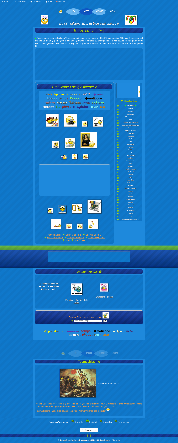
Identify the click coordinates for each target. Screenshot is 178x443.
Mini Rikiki (130, 172)
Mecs (130, 163)
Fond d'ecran (122, 422)
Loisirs (130, 150)
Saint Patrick (130, 199)
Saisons (130, 202)
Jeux (66, 240)
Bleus (130, 119)
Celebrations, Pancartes (130, 122)
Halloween (130, 144)
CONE (99, 11)
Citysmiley (105, 422)
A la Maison (131, 155)
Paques (130, 185)
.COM (112, 11)
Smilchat (91, 422)
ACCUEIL (6, 2)
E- (73, 11)
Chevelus (131, 128)
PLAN (49, 2)
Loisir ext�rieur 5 (74, 237)
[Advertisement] (89, 64)
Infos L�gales (105, 440)
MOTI (86, 11)
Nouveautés (130, 105)
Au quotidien (130, 194)
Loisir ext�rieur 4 (53, 237)
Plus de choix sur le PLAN (130, 219)
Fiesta (131, 139)
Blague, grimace (130, 117)
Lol (131, 152)
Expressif (131, 133)
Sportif (130, 207)
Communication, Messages (130, 125)
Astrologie (130, 114)
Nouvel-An (130, 180)
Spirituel (130, 205)
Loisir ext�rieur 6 (95, 237)
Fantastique (130, 136)
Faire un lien (116, 440)
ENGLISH (60, 2)
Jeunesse (130, 147)
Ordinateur (130, 183)
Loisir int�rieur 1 (72, 235)
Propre (130, 191)
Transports (130, 210)
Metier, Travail (131, 169)
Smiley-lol (77, 422)
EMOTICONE (21, 2)
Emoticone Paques (104, 297)
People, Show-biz (130, 188)
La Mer (130, 166)
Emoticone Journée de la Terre (76, 301)
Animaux (131, 111)
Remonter (89, 430)
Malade (130, 158)
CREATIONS (36, 2)
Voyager (130, 216)
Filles (130, 141)
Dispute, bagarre (130, 130)
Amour (130, 108)
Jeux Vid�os (79, 240)
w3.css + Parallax (71, 440)
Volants (130, 213)
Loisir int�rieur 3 (92, 235)
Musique (130, 174)
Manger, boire (130, 161)
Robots (130, 196)
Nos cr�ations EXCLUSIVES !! (109, 383)
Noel (130, 177)
